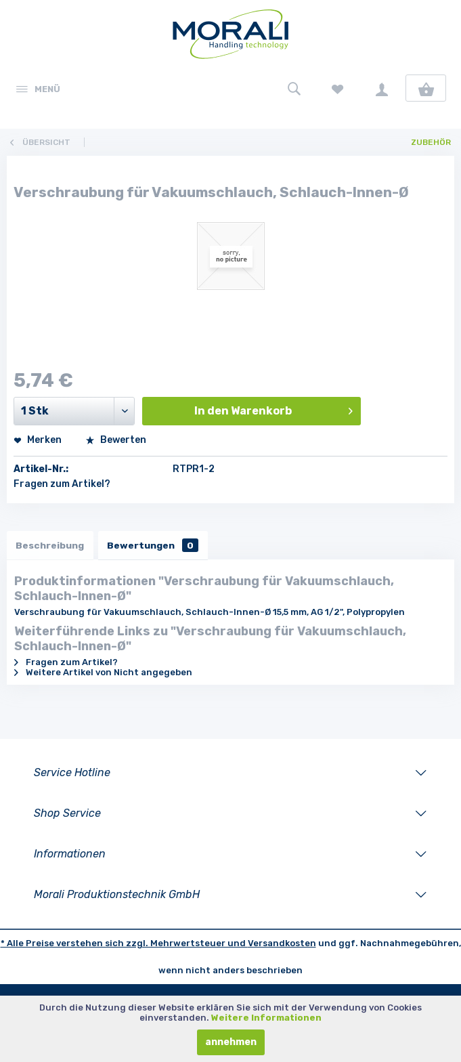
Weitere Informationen (266, 1018)
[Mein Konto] (381, 88)
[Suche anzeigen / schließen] (293, 88)
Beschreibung (51, 545)
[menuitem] (37, 88)
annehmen (231, 1042)
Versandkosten (282, 944)
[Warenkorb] (425, 88)
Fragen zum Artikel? (62, 484)
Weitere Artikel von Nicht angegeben (103, 673)
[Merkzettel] (337, 88)
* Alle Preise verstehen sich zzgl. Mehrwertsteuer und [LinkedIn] (124, 944)
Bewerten (115, 440)
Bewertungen (156, 545)
